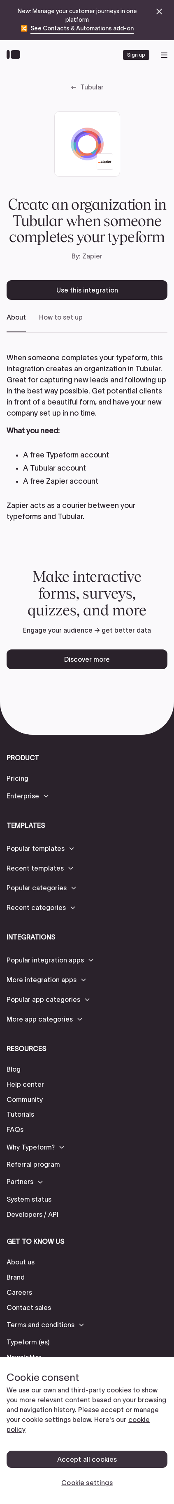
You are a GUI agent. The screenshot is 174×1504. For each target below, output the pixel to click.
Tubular (92, 87)
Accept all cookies (87, 1459)
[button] (28, 795)
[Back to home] (15, 55)
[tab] (16, 322)
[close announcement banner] (159, 11)
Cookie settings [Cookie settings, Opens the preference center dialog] (86, 1482)
